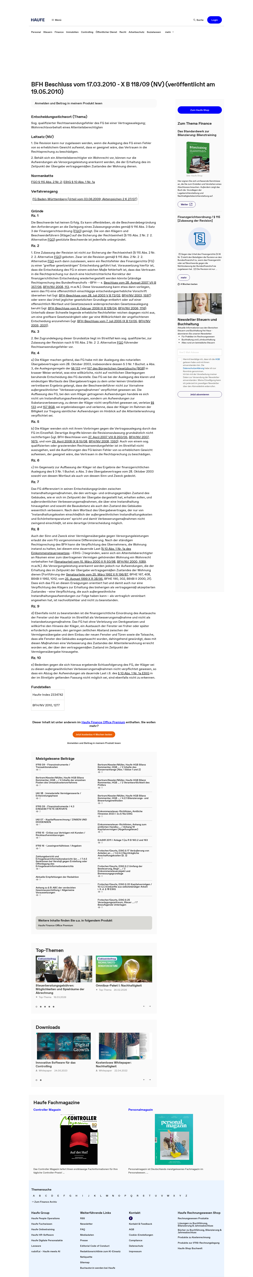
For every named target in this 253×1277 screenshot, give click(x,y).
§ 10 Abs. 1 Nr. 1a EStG (133, 673)
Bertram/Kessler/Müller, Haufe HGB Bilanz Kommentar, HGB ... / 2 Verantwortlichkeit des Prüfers (124, 782)
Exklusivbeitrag (47, 958)
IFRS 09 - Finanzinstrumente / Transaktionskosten (53, 765)
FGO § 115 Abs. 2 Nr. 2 (46, 182)
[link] (36, 32)
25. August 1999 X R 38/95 (84, 579)
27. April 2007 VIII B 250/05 (107, 437)
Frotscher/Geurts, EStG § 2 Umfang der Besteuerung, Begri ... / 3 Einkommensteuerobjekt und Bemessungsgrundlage (120, 870)
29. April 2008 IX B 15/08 (69, 441)
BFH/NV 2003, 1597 (136, 295)
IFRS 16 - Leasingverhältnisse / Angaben (58, 845)
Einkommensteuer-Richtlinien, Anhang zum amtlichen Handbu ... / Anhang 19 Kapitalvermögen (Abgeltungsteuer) (122, 826)
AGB (217, 359)
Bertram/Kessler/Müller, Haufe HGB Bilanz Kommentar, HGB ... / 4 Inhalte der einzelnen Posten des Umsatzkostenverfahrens (61, 780)
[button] (56, 20)
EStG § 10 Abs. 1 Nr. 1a (79, 182)
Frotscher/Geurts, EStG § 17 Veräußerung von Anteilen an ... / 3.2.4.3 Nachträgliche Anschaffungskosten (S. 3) (123, 853)
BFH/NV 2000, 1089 (131, 561)
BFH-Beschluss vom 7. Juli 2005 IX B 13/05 (107, 321)
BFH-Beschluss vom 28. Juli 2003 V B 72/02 (89, 295)
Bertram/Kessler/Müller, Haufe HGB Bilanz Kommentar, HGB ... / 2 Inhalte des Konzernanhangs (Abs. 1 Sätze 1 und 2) (122, 767)
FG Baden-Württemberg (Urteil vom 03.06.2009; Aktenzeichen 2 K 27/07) (85, 199)
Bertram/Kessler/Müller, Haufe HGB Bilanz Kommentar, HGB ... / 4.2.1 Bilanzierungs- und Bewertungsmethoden (123, 798)
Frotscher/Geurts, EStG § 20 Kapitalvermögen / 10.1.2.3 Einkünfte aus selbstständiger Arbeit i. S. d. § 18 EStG (125, 886)
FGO (77, 231)
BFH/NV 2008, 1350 (103, 441)
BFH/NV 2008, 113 (56, 287)
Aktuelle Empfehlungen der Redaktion (57, 877)
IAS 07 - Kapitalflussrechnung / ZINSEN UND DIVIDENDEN (61, 820)
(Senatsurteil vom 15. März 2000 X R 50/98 (85, 561)
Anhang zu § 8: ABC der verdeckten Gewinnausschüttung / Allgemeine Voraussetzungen (56, 890)
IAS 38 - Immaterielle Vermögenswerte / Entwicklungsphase (58, 794)
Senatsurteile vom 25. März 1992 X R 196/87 (97, 574)
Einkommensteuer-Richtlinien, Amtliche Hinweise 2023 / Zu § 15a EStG (120, 812)
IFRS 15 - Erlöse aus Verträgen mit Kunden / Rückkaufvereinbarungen (60, 833)
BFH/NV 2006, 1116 (131, 308)
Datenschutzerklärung (193, 368)
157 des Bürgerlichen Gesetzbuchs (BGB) (116, 368)
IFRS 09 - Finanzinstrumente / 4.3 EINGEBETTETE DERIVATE (55, 807)
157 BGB (49, 407)
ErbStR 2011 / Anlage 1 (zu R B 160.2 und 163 (123, 840)
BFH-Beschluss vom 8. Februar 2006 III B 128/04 (82, 308)
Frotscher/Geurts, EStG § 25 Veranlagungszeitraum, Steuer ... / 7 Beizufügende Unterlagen (118, 902)
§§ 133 (75, 368)
